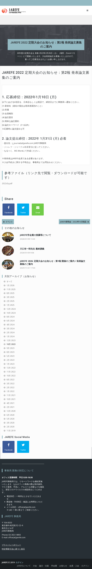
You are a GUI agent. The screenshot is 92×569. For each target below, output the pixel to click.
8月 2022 (10, 379)
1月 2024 (10, 336)
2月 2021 (10, 407)
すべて (9, 281)
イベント (9, 222)
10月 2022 (11, 375)
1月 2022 (10, 391)
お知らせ (63, 565)
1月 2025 (10, 305)
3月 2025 (10, 297)
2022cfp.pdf (7, 183)
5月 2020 (10, 418)
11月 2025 (11, 289)
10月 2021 (11, 399)
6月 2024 (10, 320)
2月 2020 (10, 426)
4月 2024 (10, 324)
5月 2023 (10, 356)
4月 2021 (10, 403)
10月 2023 (11, 344)
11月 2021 (11, 395)
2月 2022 (10, 387)
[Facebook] (8, 209)
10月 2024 (11, 313)
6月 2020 (10, 415)
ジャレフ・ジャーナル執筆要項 (18, 147)
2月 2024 (10, 332)
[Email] (38, 209)
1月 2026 (10, 285)
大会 (35, 565)
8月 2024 (10, 316)
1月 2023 (10, 364)
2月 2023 (10, 360)
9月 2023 (10, 348)
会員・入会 (74, 565)
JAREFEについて (24, 565)
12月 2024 (11, 309)
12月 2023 (11, 340)
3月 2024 (10, 328)
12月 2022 (11, 367)
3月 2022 (10, 383)
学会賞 (54, 565)
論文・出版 (44, 565)
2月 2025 (10, 301)
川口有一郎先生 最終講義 (32, 248)
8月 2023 (10, 352)
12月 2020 (11, 411)
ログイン (19, 562)
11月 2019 (11, 430)
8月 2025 (10, 293)
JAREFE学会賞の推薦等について (35, 235)
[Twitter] (23, 209)
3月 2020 (10, 422)
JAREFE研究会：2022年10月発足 (73, 222)
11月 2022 (11, 371)
